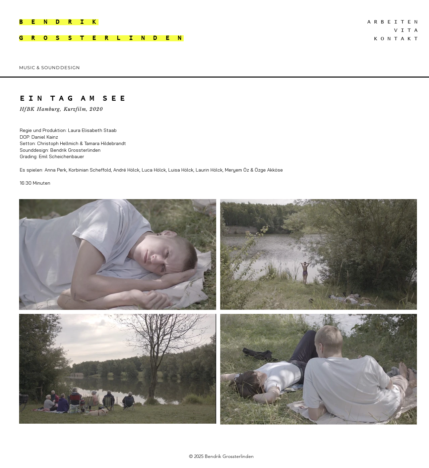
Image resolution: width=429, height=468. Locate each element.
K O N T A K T (396, 38)
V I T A (406, 30)
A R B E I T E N (392, 22)
